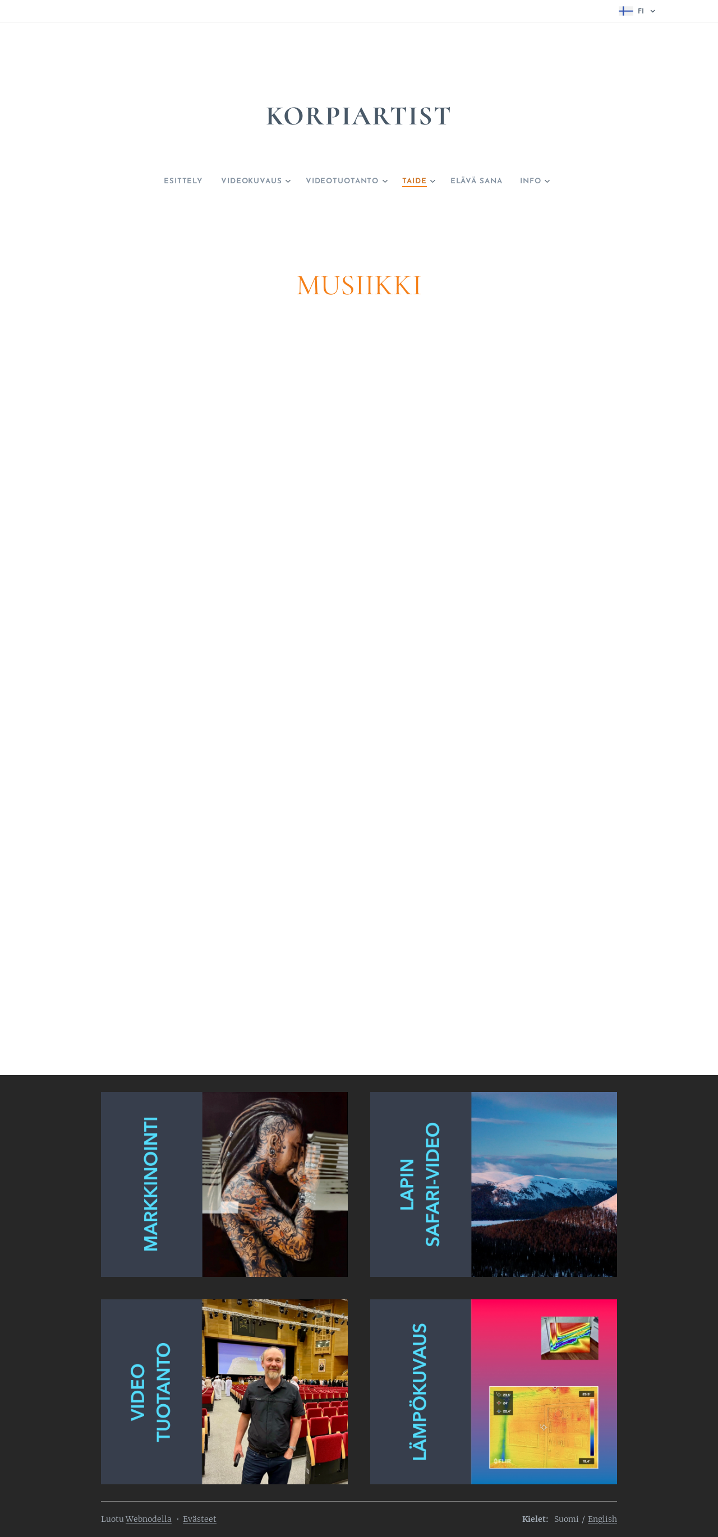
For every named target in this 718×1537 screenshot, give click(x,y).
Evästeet (200, 1519)
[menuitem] (168, 182)
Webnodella (149, 1519)
